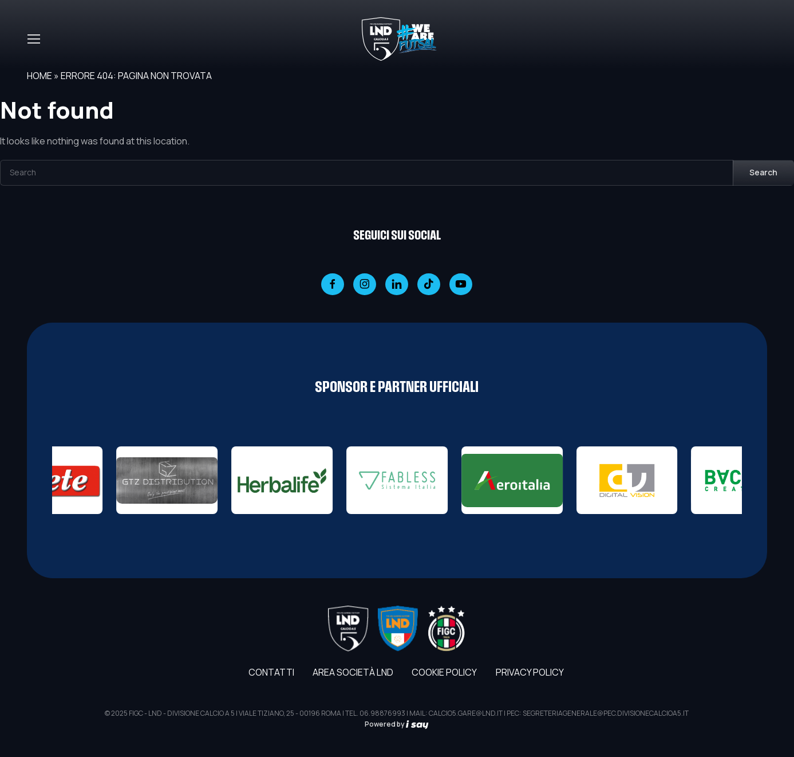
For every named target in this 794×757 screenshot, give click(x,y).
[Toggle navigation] (33, 39)
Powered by (397, 724)
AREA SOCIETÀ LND (353, 672)
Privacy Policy (530, 672)
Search (763, 172)
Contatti (271, 672)
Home (39, 75)
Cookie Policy (444, 672)
